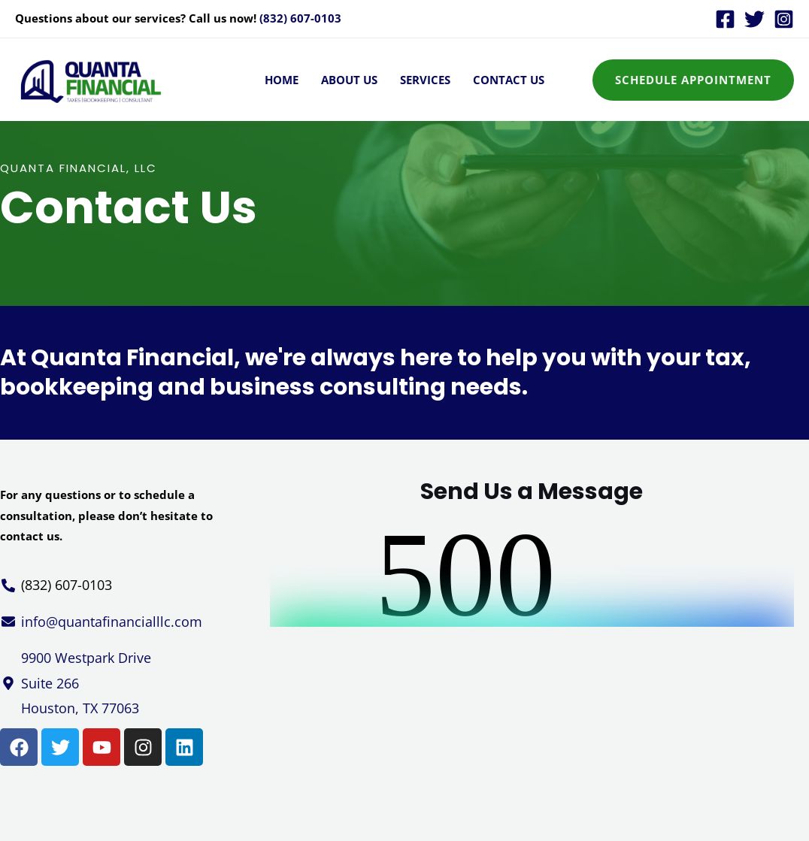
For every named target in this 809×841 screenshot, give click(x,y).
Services (425, 79)
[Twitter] (754, 19)
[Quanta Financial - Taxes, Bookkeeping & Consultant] (90, 78)
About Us (349, 79)
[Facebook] (725, 19)
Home (281, 79)
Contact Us (508, 79)
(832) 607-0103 (300, 18)
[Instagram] (784, 19)
